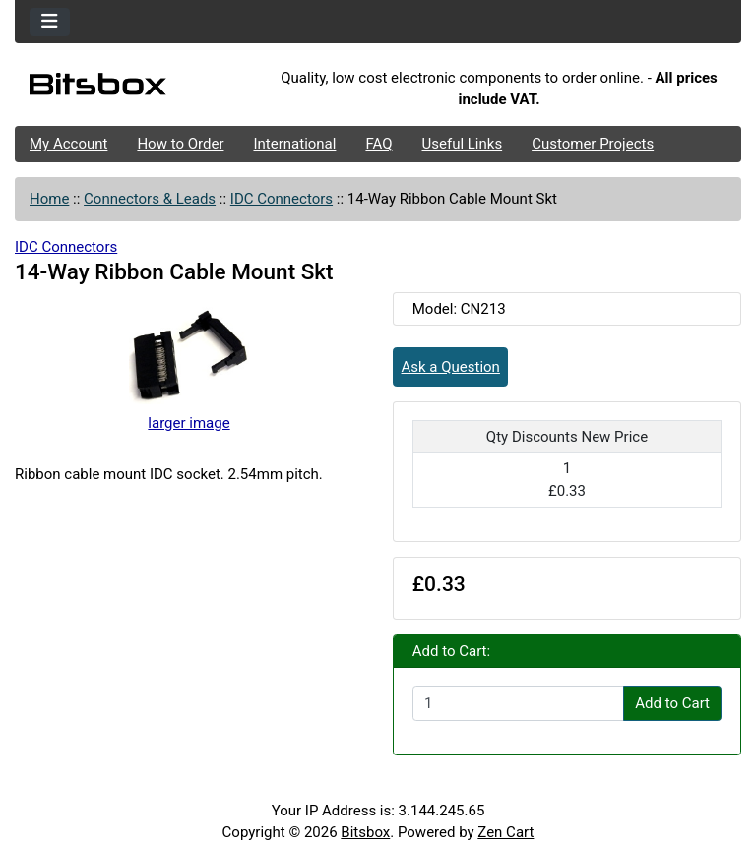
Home (49, 199)
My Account (68, 143)
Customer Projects (593, 143)
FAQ (378, 143)
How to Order (180, 143)
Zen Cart (505, 832)
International (294, 143)
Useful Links (462, 143)
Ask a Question (451, 367)
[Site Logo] (136, 88)
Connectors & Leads (150, 199)
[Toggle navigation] (50, 22)
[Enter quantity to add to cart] (518, 703)
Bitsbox (365, 832)
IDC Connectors (281, 199)
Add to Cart (672, 703)
